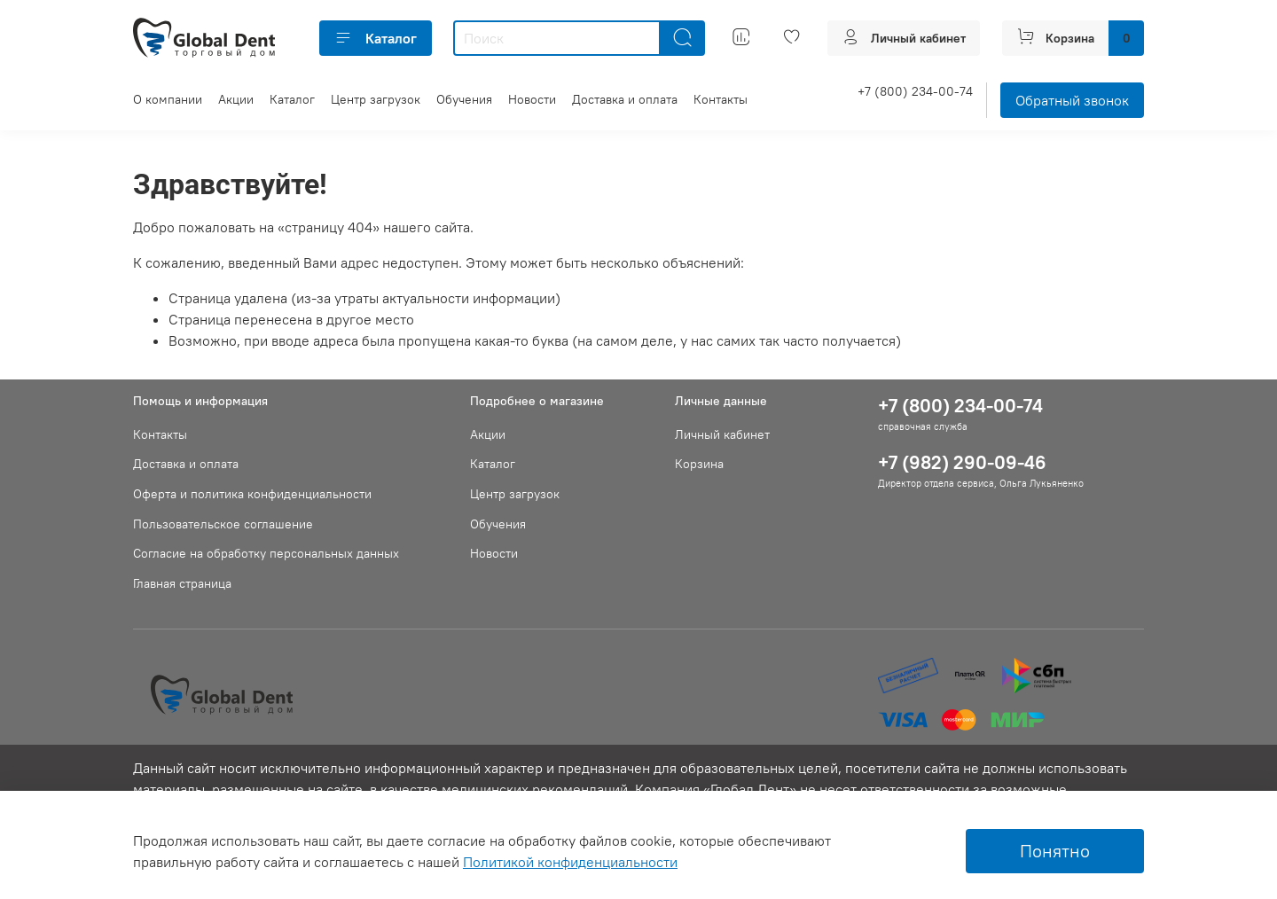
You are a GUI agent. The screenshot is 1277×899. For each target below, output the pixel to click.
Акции (236, 99)
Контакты (720, 99)
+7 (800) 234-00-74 (915, 91)
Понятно (1055, 851)
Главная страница (182, 583)
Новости (532, 99)
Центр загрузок (375, 99)
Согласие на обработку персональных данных (266, 553)
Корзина (699, 464)
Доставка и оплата (625, 99)
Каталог (375, 38)
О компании (167, 99)
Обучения (464, 99)
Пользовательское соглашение (223, 524)
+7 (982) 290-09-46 (962, 462)
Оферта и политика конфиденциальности (252, 494)
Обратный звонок (1072, 100)
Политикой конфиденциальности (570, 862)
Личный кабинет (722, 434)
